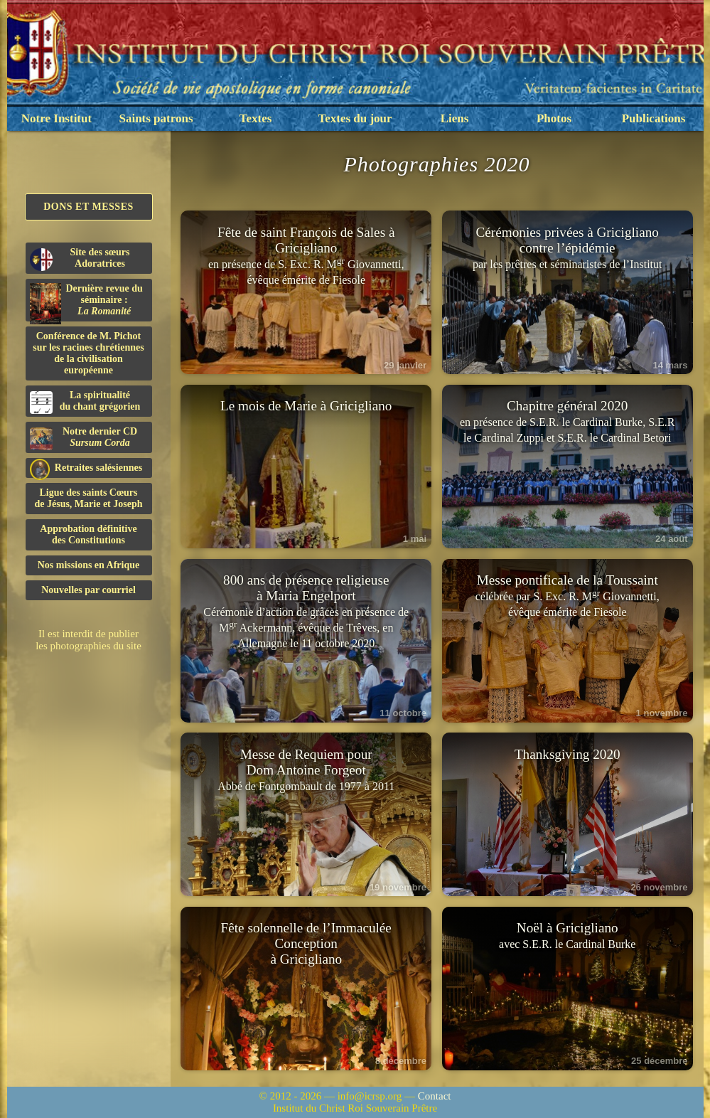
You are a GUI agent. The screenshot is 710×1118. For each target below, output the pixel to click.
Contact (434, 1096)
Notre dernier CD (84, 438)
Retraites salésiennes (86, 468)
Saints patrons (156, 118)
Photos (554, 118)
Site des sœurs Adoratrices (80, 259)
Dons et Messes (88, 206)
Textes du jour (355, 118)
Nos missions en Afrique (89, 565)
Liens (455, 118)
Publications (654, 118)
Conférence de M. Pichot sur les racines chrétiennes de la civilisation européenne (88, 353)
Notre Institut (56, 118)
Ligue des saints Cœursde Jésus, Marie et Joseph (88, 498)
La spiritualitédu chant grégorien (85, 402)
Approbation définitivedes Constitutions (88, 534)
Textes (256, 118)
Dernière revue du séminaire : (86, 302)
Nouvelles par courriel (88, 590)
